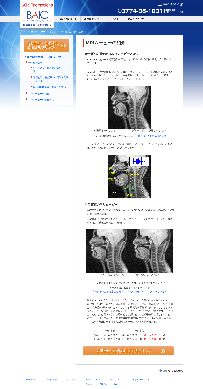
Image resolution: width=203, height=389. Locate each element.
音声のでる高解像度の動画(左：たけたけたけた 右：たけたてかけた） (130, 291)
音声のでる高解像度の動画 (152, 135)
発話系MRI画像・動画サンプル (49, 87)
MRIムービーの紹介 (38, 93)
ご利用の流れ (51, 380)
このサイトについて (92, 380)
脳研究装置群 (30, 380)
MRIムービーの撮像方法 (41, 99)
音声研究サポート (94, 19)
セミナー (116, 19)
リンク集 (70, 380)
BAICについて (136, 19)
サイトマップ (115, 380)
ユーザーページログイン (141, 380)
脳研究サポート (68, 19)
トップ (23, 31)
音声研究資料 (35, 62)
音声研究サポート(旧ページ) (46, 31)
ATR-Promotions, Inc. (108, 384)
